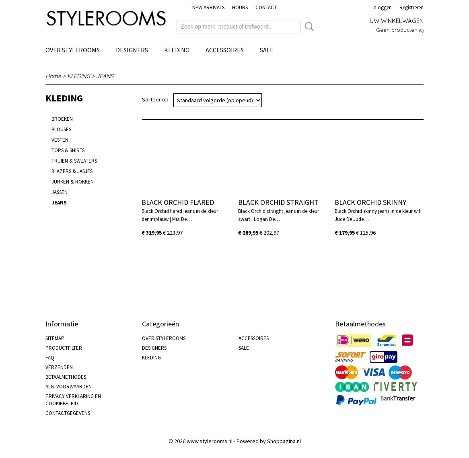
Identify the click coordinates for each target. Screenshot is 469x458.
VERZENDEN (59, 367)
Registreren (411, 7)
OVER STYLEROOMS (72, 50)
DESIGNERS (132, 50)
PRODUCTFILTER (63, 348)
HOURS (240, 7)
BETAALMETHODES (65, 376)
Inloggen (382, 7)
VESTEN (59, 139)
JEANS (104, 76)
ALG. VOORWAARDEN (68, 386)
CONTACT (266, 7)
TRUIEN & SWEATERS (74, 160)
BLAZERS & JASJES (72, 171)
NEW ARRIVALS (208, 7)
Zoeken (308, 27)
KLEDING (176, 50)
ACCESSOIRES (225, 50)
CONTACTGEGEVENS (67, 413)
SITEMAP (54, 338)
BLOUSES (61, 129)
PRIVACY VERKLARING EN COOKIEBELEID (73, 400)
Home (53, 76)
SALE (267, 50)
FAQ (49, 357)
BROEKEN (62, 119)
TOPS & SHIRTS (67, 150)
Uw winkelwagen (397, 21)
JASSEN (59, 192)
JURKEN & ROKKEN (72, 181)
